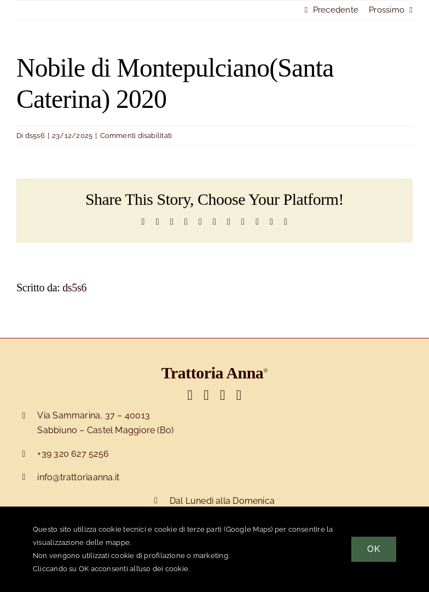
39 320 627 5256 (75, 454)
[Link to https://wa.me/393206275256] (239, 395)
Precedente (335, 10)
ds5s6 (35, 135)
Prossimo (386, 10)
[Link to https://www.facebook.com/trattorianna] (206, 395)
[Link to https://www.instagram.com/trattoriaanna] (222, 395)
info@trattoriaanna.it (78, 477)
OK (373, 549)
